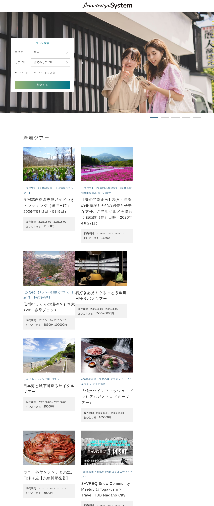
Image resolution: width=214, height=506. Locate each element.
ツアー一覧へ (103, 459)
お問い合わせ (158, 489)
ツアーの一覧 (70, 489)
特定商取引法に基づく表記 (113, 489)
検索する (42, 84)
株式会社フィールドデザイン (116, 496)
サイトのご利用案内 (89, 489)
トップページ (56, 489)
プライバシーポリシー (139, 489)
